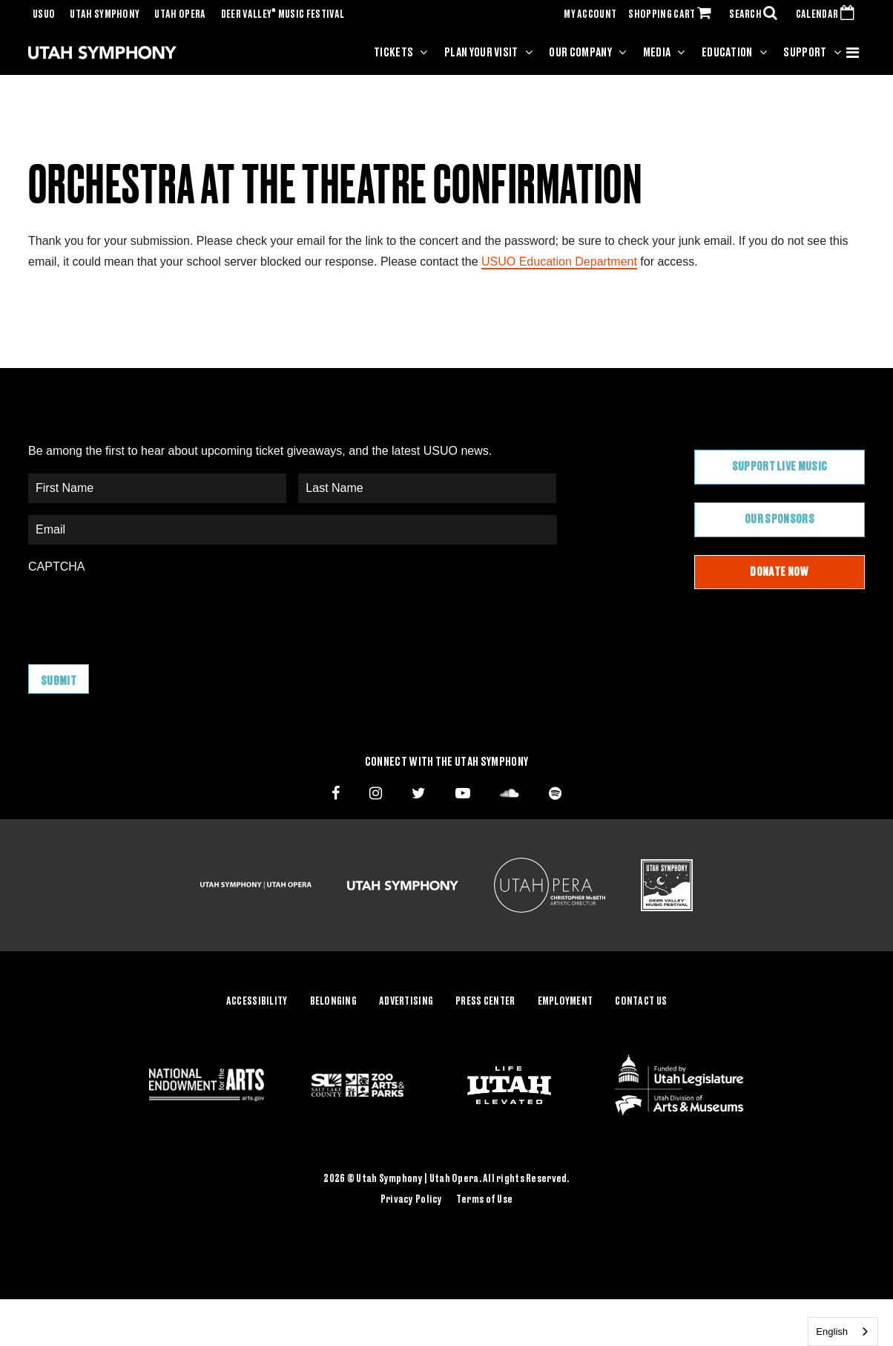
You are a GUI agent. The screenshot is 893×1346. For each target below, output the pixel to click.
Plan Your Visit (481, 53)
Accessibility (257, 1002)
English (832, 1331)
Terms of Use (484, 1200)
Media (657, 53)
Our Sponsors (779, 519)
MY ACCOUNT (590, 15)
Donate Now (779, 572)
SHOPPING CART (672, 15)
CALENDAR (828, 15)
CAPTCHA (56, 566)
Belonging (333, 1002)
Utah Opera (179, 15)
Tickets (393, 53)
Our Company (580, 53)
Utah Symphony (104, 15)
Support (804, 53)
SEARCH (756, 15)
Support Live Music (780, 467)
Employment (565, 1002)
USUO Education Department (559, 261)
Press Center (485, 1002)
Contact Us (641, 1002)
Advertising (406, 1002)
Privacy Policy (411, 1200)
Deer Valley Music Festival (283, 15)
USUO (44, 15)
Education (727, 53)
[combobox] (843, 1331)
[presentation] (141, 611)
